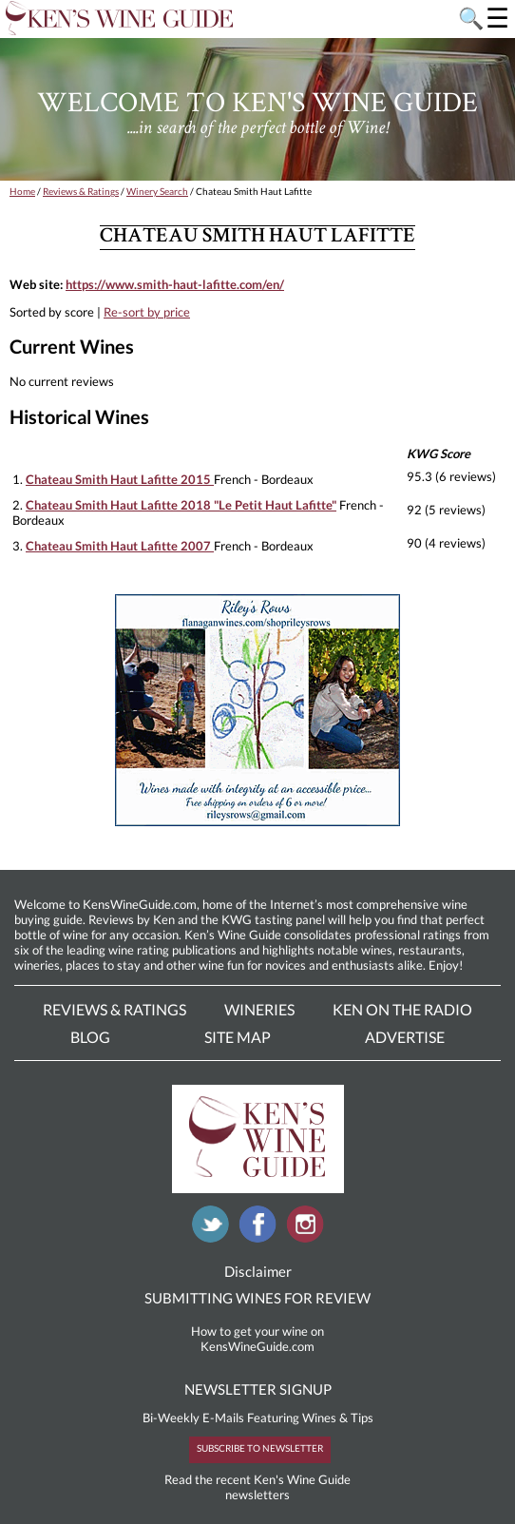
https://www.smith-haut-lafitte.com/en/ (175, 284)
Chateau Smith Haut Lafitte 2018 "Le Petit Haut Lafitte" (181, 504)
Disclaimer (258, 1271)
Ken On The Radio (402, 1009)
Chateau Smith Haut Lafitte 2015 (120, 479)
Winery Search (157, 191)
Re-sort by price (147, 311)
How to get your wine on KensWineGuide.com (257, 1338)
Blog (90, 1037)
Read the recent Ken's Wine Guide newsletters (257, 1487)
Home (22, 191)
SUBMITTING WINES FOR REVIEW (257, 1297)
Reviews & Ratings (81, 191)
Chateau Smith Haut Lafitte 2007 (120, 545)
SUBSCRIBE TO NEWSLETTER (260, 1448)
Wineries (259, 1009)
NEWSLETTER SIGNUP (258, 1389)
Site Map (237, 1037)
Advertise (405, 1037)
